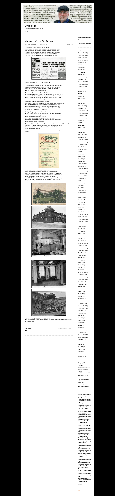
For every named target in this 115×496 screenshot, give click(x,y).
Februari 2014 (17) (82, 197)
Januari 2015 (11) (82, 224)
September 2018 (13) (83, 330)
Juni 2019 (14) (81, 351)
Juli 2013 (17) (81, 65)
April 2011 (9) (81, 130)
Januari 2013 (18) (82, 79)
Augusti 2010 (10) (82, 146)
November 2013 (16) (83, 55)
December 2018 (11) (83, 337)
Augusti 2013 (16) (82, 62)
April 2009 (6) (81, 187)
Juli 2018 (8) (81, 325)
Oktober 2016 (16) (82, 274)
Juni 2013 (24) (81, 67)
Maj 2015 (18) (81, 233)
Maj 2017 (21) (81, 291)
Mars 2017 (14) (81, 286)
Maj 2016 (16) (81, 262)
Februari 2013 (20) (82, 77)
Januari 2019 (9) (82, 339)
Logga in (80, 484)
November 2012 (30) (83, 84)
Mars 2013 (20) (81, 74)
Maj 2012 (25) (81, 98)
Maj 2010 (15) (81, 156)
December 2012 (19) (83, 81)
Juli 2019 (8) (81, 354)
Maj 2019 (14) (81, 349)
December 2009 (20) (83, 168)
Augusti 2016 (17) (82, 269)
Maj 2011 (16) (81, 127)
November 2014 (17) (83, 219)
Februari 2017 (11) (82, 284)
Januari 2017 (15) (82, 281)
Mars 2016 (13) (81, 257)
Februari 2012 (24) (82, 106)
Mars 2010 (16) (81, 161)
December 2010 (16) (83, 139)
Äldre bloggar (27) (82, 190)
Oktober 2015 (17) (82, 245)
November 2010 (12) (83, 142)
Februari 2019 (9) (82, 342)
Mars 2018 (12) (81, 315)
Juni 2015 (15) (81, 236)
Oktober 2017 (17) (82, 303)
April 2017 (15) (81, 289)
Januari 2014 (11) (82, 195)
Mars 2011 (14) (81, 132)
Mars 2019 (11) (81, 344)
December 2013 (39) (83, 53)
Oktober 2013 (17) (82, 57)
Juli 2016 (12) (81, 267)
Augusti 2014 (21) (82, 212)
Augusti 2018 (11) (82, 327)
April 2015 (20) (81, 231)
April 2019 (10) (81, 346)
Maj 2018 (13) (81, 320)
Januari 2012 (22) (82, 108)
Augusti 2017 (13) (82, 298)
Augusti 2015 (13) (82, 240)
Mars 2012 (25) (81, 103)
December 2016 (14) (83, 279)
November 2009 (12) (83, 171)
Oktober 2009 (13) (82, 173)
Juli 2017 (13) (81, 296)
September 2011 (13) (83, 118)
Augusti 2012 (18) (82, 91)
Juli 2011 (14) (81, 122)
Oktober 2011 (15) (82, 115)
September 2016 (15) (83, 272)
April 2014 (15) (81, 202)
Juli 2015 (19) (81, 238)
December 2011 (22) (83, 110)
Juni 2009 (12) (81, 185)
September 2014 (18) (83, 214)
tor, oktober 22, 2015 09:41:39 (41, 44)
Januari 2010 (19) (82, 166)
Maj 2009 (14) (81, 183)
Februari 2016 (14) (82, 255)
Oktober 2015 (70, 44)
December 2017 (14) (83, 308)
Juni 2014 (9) (81, 207)
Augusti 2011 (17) (82, 120)
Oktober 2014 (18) (82, 216)
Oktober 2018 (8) (82, 332)
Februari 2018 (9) (82, 313)
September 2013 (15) (83, 60)
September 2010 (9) (82, 149)
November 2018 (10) (83, 334)
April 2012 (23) (81, 101)
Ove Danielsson (32, 44)
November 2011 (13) (83, 113)
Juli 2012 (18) (81, 93)
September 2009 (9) (82, 175)
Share (26, 330)
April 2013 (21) (81, 72)
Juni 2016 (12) (81, 265)
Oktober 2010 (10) (82, 144)
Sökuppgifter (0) (82, 192)
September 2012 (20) (83, 89)
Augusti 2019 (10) (82, 356)
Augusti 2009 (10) (82, 178)
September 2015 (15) (83, 243)
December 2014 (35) (83, 221)
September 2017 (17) (83, 301)
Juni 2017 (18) (81, 293)
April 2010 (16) (81, 159)
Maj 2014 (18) (81, 204)
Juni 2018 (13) (81, 322)
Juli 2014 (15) (81, 209)
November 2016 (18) (83, 277)
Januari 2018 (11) (82, 310)
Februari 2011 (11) (82, 134)
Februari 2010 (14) (82, 163)
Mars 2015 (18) (81, 228)
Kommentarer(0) (28, 328)
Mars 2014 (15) (81, 199)
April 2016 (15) (81, 260)
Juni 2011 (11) (81, 125)
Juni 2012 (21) (81, 96)
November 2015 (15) (83, 248)
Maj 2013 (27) (81, 69)
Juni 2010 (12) (81, 154)
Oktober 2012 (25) (82, 86)
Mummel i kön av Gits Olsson (39, 41)
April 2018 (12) (81, 318)
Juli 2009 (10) (81, 180)
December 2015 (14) (83, 250)
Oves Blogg (30, 26)
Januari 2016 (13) (82, 253)
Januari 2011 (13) (82, 137)
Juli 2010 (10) (81, 151)
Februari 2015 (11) (82, 226)
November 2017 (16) (83, 306)
